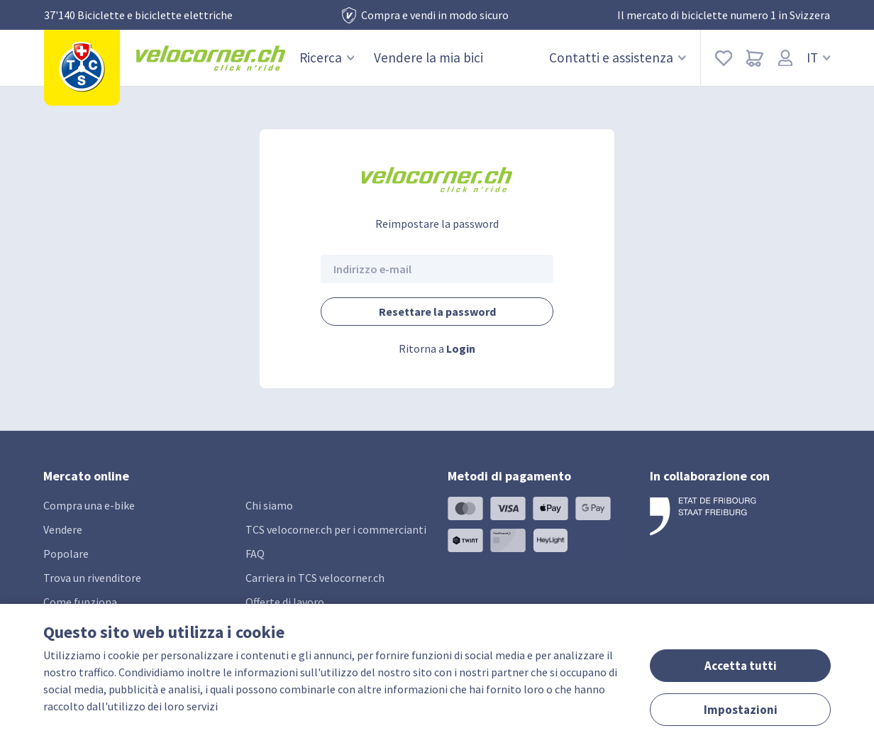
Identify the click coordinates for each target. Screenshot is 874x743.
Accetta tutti (740, 665)
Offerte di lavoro (284, 602)
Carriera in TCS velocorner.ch (315, 578)
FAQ (255, 553)
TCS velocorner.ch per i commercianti (335, 529)
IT (819, 57)
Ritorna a (437, 348)
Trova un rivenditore (92, 578)
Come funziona (80, 602)
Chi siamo (269, 505)
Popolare (66, 553)
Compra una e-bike (89, 505)
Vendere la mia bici (428, 57)
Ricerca (327, 57)
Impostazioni (741, 709)
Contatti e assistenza (617, 57)
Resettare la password (437, 311)
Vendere (62, 529)
